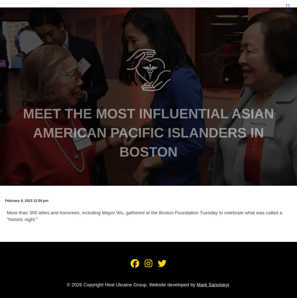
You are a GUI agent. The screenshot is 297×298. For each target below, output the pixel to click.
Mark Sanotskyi (213, 284)
